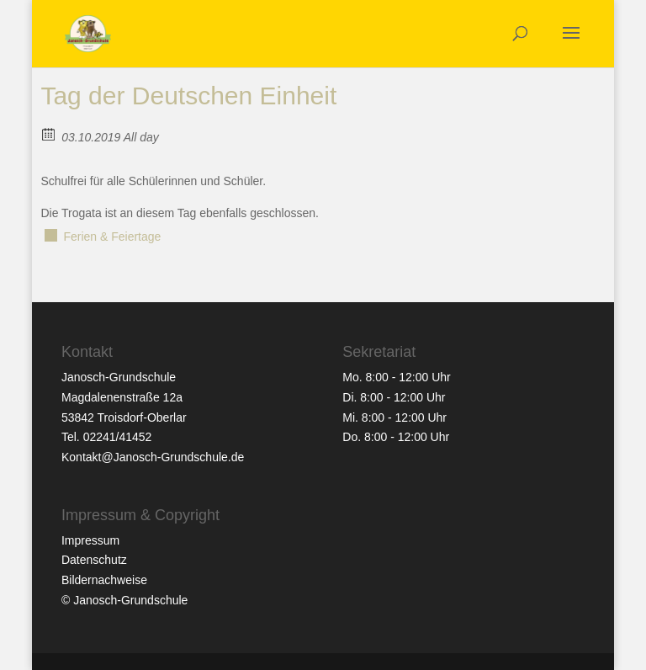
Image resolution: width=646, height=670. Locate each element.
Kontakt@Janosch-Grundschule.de (152, 457)
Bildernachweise (104, 580)
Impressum (90, 540)
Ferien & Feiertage (112, 236)
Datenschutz (94, 559)
